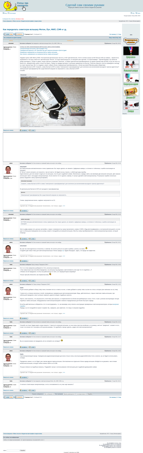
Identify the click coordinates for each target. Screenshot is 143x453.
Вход (5, 13)
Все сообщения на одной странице (12, 37)
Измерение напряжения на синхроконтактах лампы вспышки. (38, 52)
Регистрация (12, 13)
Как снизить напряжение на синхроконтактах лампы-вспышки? (39, 54)
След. (119, 34)
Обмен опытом (16, 21)
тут (63, 250)
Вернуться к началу (8, 130)
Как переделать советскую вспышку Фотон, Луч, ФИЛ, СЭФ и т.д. (35, 29)
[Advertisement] (62, 25)
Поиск (138, 13)
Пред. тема (112, 37)
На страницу (113, 34)
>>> (42, 206)
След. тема (118, 37)
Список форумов (7, 21)
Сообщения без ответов (9, 18)
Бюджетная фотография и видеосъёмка (31, 21)
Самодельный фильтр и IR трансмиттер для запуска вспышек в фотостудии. (43, 50)
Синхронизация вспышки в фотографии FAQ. (34, 48)
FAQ (132, 13)
